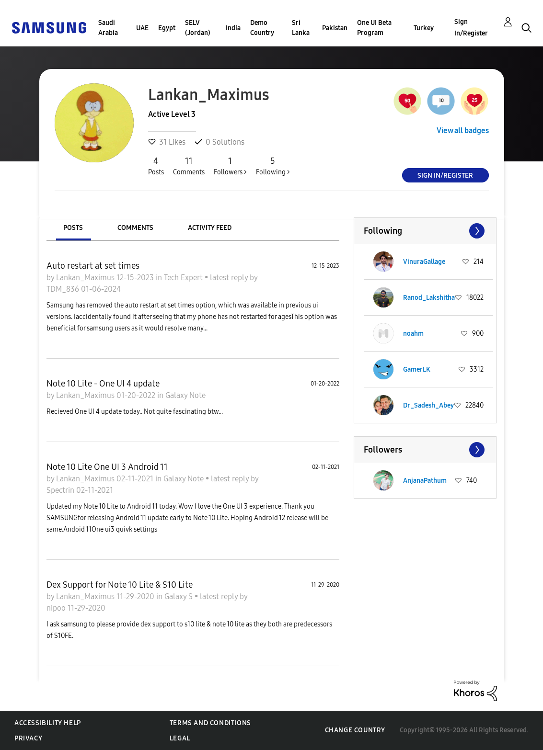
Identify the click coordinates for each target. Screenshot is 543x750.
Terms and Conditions (210, 723)
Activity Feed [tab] (209, 228)
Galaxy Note (185, 395)
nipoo (57, 608)
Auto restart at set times (92, 266)
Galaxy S (179, 596)
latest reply (230, 277)
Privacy (28, 738)
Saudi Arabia (108, 28)
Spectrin (61, 490)
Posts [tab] (73, 228)
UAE (142, 28)
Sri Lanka (301, 28)
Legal (180, 738)
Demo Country (262, 28)
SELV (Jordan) (197, 28)
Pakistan (334, 28)
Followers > (230, 165)
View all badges (463, 130)
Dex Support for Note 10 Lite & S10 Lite (119, 585)
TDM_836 (63, 289)
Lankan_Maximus (86, 277)
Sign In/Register (471, 27)
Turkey (424, 28)
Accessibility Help (47, 723)
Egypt (166, 28)
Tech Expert (184, 277)
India (233, 28)
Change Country (355, 730)
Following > (273, 165)
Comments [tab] (135, 228)
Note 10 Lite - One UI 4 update (103, 383)
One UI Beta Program (374, 28)
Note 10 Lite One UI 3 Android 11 (107, 467)
